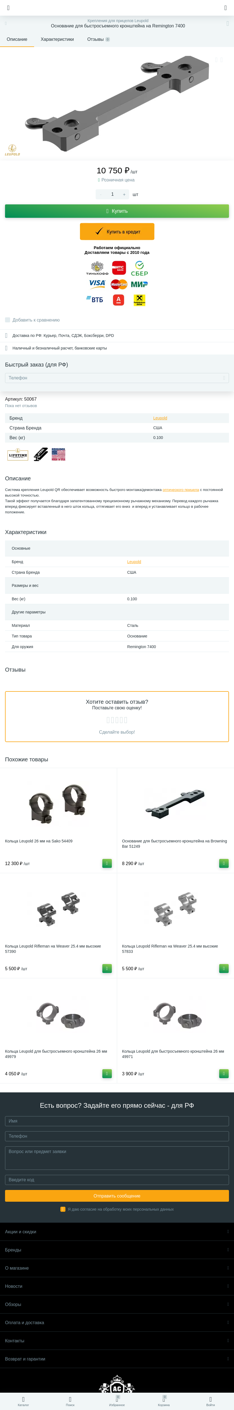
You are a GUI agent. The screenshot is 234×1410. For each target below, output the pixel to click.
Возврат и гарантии (117, 1359)
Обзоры (117, 1304)
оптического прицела (181, 490)
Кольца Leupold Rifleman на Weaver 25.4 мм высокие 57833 (170, 949)
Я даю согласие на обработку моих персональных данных (121, 1209)
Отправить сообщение (117, 1196)
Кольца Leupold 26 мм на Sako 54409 (38, 841)
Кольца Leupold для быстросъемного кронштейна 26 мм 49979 (56, 1054)
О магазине (117, 1268)
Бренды (117, 1250)
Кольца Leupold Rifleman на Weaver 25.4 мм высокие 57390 (53, 949)
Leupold (160, 418)
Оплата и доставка (117, 1322)
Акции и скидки (117, 1231)
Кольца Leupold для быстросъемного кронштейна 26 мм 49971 (173, 1054)
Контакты (117, 1340)
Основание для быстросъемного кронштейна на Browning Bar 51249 (174, 844)
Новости (117, 1286)
